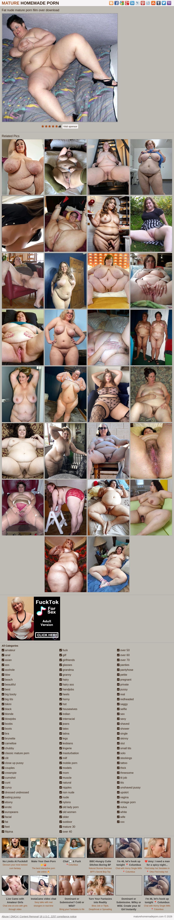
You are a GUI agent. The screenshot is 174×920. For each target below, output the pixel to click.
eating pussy (11, 797)
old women (67, 812)
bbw (6, 674)
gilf (62, 655)
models (65, 767)
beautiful (9, 684)
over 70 (123, 660)
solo (121, 753)
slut (121, 743)
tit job (122, 777)
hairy (64, 679)
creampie (9, 772)
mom (64, 772)
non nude (66, 792)
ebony (7, 802)
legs (63, 738)
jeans (64, 723)
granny (65, 674)
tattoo (122, 763)
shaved (123, 723)
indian (64, 713)
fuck (63, 650)
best (6, 689)
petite (122, 674)
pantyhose (125, 669)
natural (65, 782)
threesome (125, 772)
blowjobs (9, 718)
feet (6, 826)
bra (5, 733)
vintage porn (126, 802)
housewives (68, 709)
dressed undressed (15, 792)
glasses (65, 664)
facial (7, 816)
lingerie (65, 748)
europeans (10, 812)
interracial (67, 718)
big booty (9, 694)
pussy (122, 689)
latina (64, 733)
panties (123, 664)
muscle (65, 777)
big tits (7, 699)
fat (5, 821)
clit (5, 758)
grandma (66, 669)
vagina (123, 797)
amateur (8, 650)
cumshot (9, 777)
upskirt (123, 792)
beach (7, 679)
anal (6, 655)
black (7, 709)
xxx (120, 821)
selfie (122, 709)
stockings (124, 758)
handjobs (66, 689)
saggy (122, 704)
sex (121, 713)
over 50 (123, 650)
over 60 (123, 655)
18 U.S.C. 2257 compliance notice (58, 916)
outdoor (65, 821)
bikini (6, 704)
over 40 (65, 831)
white (122, 812)
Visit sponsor (70, 126)
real (121, 694)
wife (121, 816)
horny (64, 699)
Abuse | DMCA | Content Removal (20, 916)
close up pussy (12, 763)
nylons (65, 802)
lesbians (66, 743)
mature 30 (67, 826)
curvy (7, 787)
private (123, 684)
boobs (7, 723)
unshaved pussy (129, 787)
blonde (7, 713)
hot (63, 704)
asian (7, 660)
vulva (122, 807)
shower (123, 728)
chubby (8, 748)
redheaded (125, 699)
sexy (121, 718)
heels (64, 694)
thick (121, 767)
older (64, 816)
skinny (122, 738)
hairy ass (66, 684)
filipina (7, 831)
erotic (7, 807)
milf (63, 758)
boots (7, 728)
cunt (6, 782)
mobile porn (68, 763)
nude (64, 797)
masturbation (69, 753)
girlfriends (67, 660)
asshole (8, 669)
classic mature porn (15, 753)
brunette (8, 738)
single (122, 733)
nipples (65, 787)
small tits (124, 748)
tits (120, 782)
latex (64, 728)
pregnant (124, 679)
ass (5, 664)
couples (8, 767)
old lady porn (69, 807)
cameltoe (9, 743)
